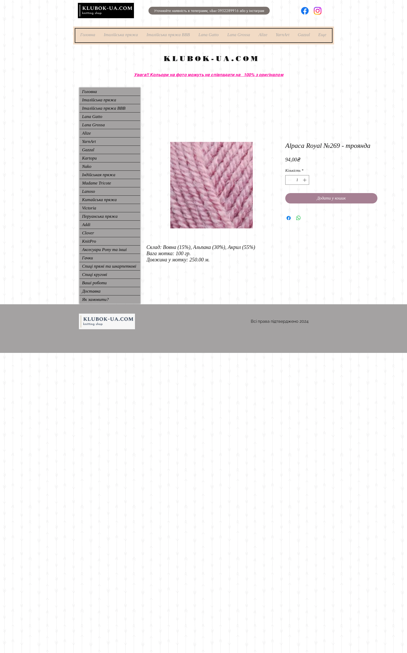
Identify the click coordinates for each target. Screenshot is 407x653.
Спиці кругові (94, 274)
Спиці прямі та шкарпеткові (109, 266)
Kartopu (89, 158)
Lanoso (88, 191)
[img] (106, 17)
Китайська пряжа (99, 199)
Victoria (89, 208)
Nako (86, 166)
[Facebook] (305, 11)
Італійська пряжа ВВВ (103, 108)
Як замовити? (95, 299)
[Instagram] (318, 11)
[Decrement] (289, 179)
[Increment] (305, 179)
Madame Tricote (96, 183)
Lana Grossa (93, 124)
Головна (89, 91)
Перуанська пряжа (100, 216)
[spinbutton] (297, 179)
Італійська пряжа (99, 99)
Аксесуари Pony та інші (104, 249)
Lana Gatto (92, 116)
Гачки (87, 257)
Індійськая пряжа (98, 174)
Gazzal (88, 149)
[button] (209, 11)
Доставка (91, 291)
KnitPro (89, 241)
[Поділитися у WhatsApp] (298, 218)
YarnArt (89, 141)
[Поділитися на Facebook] (289, 218)
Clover (88, 232)
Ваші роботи (94, 282)
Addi (86, 224)
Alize (86, 133)
